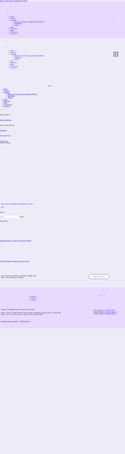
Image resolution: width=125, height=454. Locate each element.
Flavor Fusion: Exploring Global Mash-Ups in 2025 (17, 204)
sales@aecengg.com (111, 312)
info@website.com (6, 120)
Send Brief (3, 130)
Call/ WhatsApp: (104, 310)
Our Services (4, 141)
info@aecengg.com (110, 313)
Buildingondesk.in (25, 321)
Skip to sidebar (14, 1)
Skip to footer (23, 1)
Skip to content (4, 1)
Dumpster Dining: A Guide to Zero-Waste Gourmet (15, 241)
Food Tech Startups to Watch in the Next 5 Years (15, 261)
